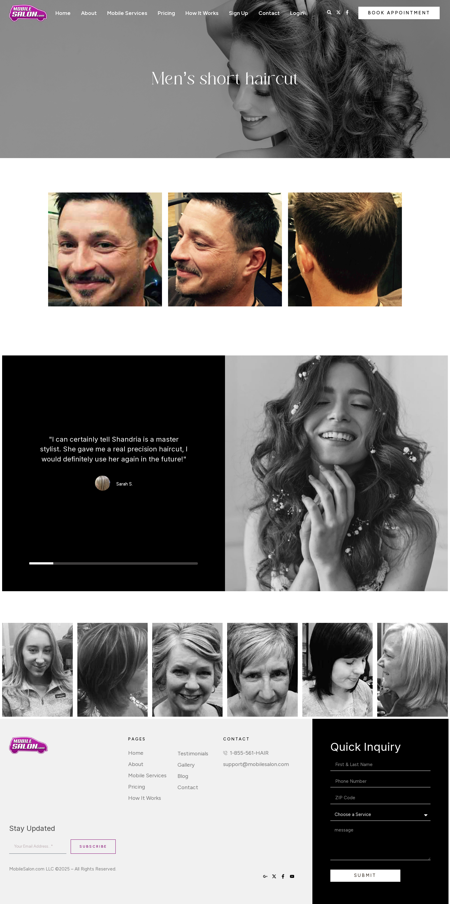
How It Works (202, 13)
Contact (269, 13)
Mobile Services (127, 13)
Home (63, 13)
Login (297, 13)
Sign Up (238, 13)
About (89, 13)
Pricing (166, 13)
